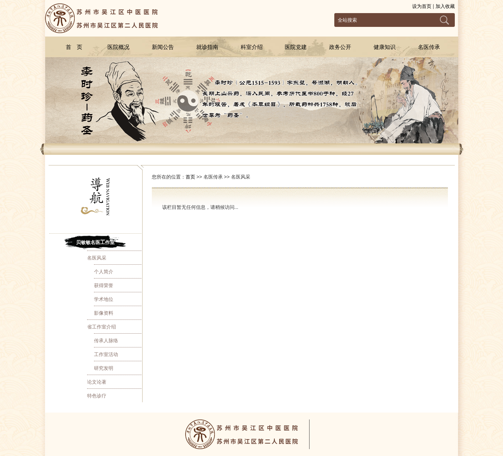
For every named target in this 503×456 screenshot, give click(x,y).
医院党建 (296, 47)
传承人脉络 (106, 340)
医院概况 (118, 47)
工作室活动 (106, 354)
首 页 (74, 47)
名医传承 (429, 47)
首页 (190, 177)
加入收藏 (445, 6)
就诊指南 (207, 47)
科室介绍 (252, 47)
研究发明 (103, 368)
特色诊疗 (96, 395)
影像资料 (103, 313)
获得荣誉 (103, 285)
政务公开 (340, 47)
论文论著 (96, 382)
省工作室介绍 (101, 327)
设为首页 (421, 6)
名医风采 (96, 258)
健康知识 (385, 47)
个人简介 (103, 271)
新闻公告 (163, 47)
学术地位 (103, 299)
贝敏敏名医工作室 (95, 242)
